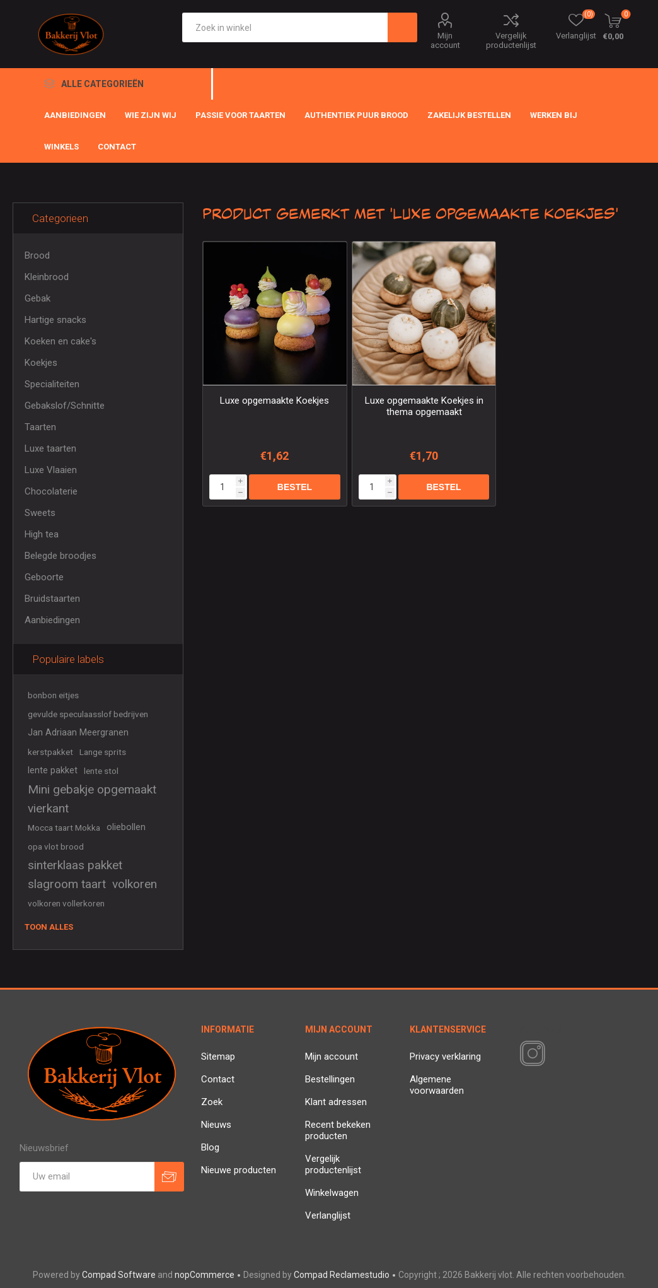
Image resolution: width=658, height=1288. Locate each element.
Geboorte (44, 577)
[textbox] (285, 27)
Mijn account (445, 40)
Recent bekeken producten (338, 1130)
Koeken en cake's (60, 341)
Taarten (40, 427)
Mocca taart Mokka (64, 828)
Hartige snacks (55, 319)
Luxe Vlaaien (51, 470)
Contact (217, 1079)
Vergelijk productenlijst (511, 40)
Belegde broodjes (60, 555)
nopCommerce (204, 1275)
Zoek (211, 1102)
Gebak (37, 298)
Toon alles (49, 927)
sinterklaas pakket (75, 865)
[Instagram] (530, 1054)
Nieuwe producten (238, 1170)
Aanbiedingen (52, 620)
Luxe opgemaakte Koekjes (274, 400)
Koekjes (41, 362)
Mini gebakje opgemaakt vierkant (92, 799)
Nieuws (216, 1124)
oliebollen (126, 827)
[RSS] (554, 1055)
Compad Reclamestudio (342, 1275)
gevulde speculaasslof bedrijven (88, 714)
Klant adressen (336, 1102)
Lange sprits (102, 752)
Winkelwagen (332, 1192)
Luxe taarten (50, 448)
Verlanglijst (327, 1215)
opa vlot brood (56, 846)
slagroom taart (67, 884)
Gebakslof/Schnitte (65, 405)
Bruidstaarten (52, 598)
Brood (37, 255)
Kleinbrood (47, 277)
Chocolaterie (51, 491)
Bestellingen (330, 1079)
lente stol (101, 771)
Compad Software (119, 1275)
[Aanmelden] (87, 1176)
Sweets (40, 512)
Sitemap (218, 1056)
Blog (210, 1147)
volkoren (134, 884)
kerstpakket (50, 752)
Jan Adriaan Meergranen (78, 732)
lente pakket (53, 770)
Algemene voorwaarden (437, 1085)
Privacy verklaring (445, 1056)
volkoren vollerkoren (66, 903)
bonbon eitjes (53, 695)
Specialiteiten (52, 384)
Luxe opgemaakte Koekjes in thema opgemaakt (424, 406)
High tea (42, 534)
